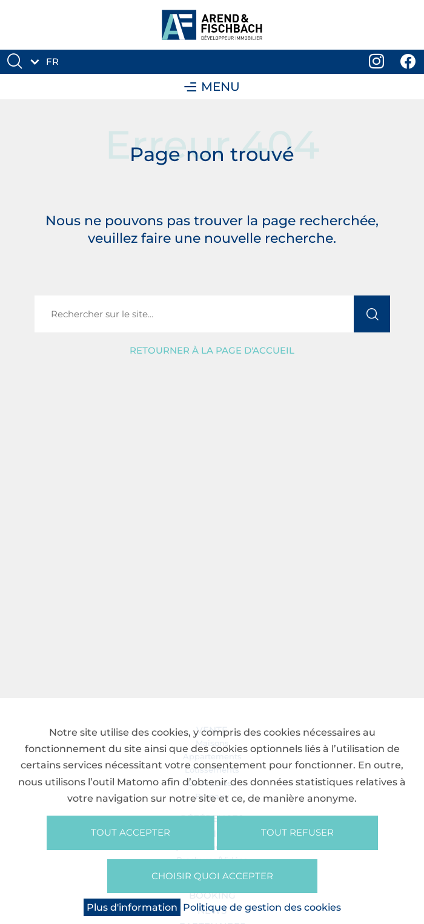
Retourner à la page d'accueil (212, 350)
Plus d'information (132, 907)
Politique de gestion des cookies (262, 907)
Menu (212, 86)
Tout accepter (130, 832)
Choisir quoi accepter (212, 876)
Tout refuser (297, 832)
